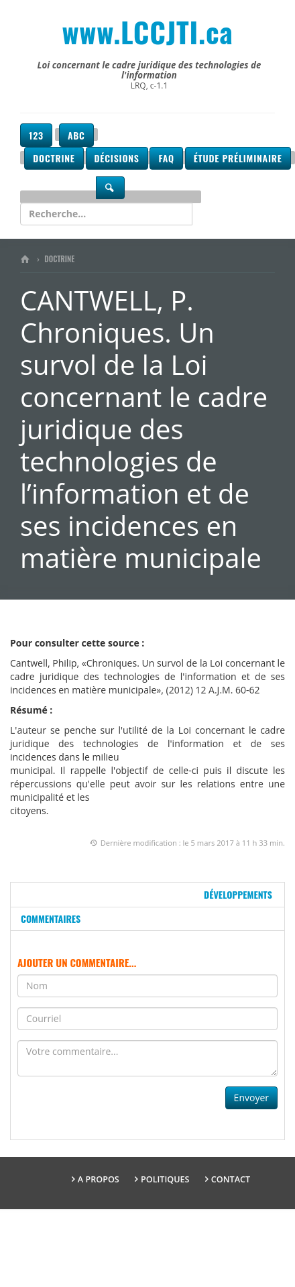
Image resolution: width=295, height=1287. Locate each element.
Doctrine (53, 158)
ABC (76, 135)
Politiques (165, 1179)
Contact (230, 1179)
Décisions (117, 158)
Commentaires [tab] (50, 918)
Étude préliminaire (238, 158)
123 (36, 135)
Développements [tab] (238, 894)
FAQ (166, 158)
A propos (98, 1179)
